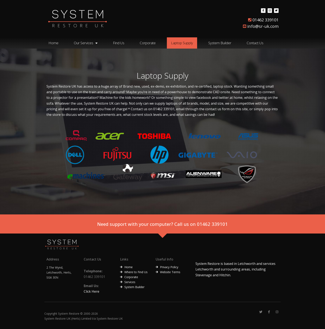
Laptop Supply (182, 42)
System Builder (219, 42)
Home (53, 42)
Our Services (86, 43)
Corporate (148, 42)
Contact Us (255, 42)
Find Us (118, 42)
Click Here (91, 291)
